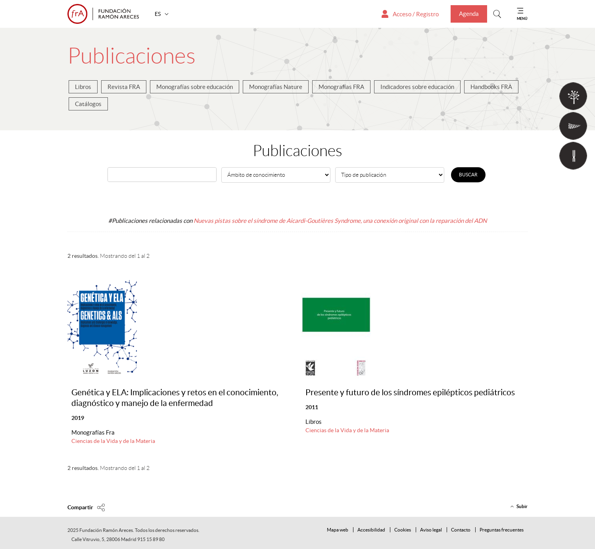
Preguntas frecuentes (502, 529)
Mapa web (337, 529)
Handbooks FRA (491, 86)
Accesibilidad (371, 529)
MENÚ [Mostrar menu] (522, 18)
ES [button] (158, 14)
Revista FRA (123, 86)
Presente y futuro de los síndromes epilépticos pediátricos (410, 392)
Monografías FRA (341, 86)
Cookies (402, 529)
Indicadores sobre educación (417, 86)
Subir (522, 506)
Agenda (469, 13)
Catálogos (88, 104)
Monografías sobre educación (194, 86)
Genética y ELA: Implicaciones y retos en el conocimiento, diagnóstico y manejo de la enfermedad (174, 398)
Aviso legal (431, 529)
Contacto (460, 529)
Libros (83, 86)
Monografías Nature (275, 86)
